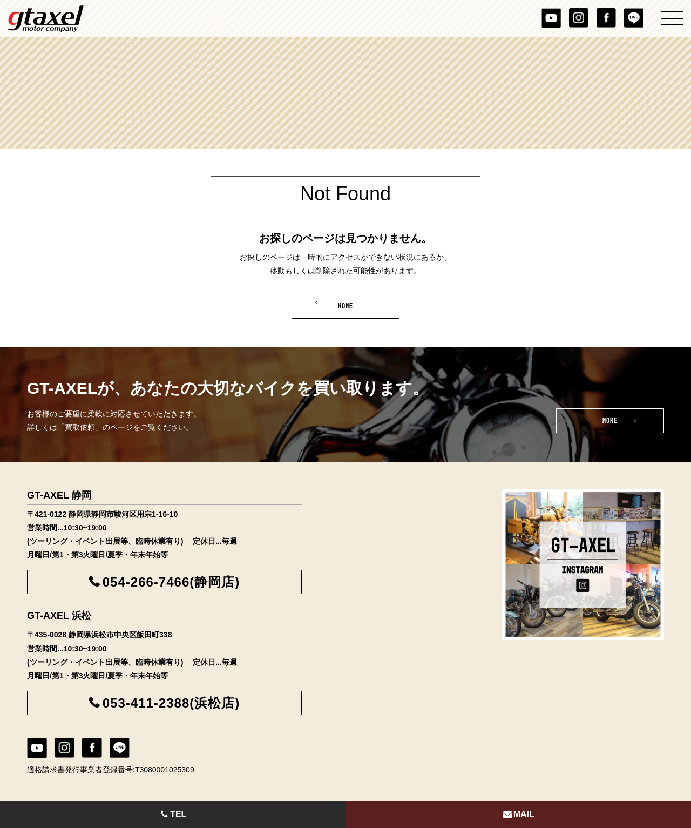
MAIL (518, 814)
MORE (610, 421)
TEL (173, 814)
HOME (346, 306)
